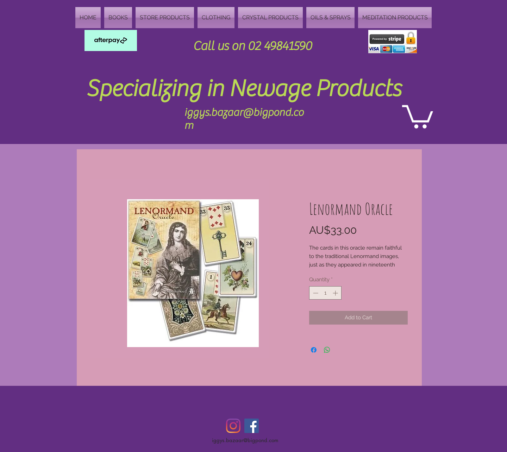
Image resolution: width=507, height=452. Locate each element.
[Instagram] (233, 426)
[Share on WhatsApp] (327, 350)
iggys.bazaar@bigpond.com (245, 440)
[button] (417, 115)
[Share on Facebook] (313, 350)
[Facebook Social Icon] (251, 426)
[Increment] (336, 293)
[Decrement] (315, 293)
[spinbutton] (325, 293)
